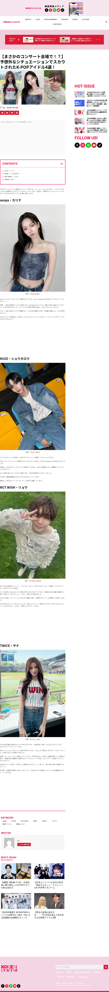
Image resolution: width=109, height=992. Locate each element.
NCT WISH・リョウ (11, 176)
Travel (75, 19)
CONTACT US (80, 983)
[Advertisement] (32, 139)
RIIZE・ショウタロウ (11, 173)
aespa (4, 821)
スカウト (54, 821)
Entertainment (50, 19)
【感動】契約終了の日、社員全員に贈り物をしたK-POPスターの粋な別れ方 (15, 885)
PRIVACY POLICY (67, 983)
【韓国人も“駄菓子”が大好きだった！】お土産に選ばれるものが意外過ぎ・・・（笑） (81, 40)
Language (57, 24)
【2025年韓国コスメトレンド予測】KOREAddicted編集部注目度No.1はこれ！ (97, 112)
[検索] (106, 967)
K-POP (14, 821)
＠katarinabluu (35, 294)
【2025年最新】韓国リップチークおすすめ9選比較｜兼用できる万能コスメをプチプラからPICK (97, 130)
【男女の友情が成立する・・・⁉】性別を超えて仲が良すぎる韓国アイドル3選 (49, 915)
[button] (106, 21)
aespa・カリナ (9, 171)
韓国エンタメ (20, 824)
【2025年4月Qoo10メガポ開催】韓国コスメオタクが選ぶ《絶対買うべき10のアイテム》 (97, 94)
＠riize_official (35, 452)
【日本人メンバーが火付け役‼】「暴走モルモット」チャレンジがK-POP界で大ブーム (49, 885)
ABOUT (58, 983)
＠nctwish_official (35, 581)
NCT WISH (24, 821)
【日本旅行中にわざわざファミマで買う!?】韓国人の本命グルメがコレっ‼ (45, 40)
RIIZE (35, 821)
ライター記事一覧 (24, 844)
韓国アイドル (7, 824)
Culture (85, 19)
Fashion (64, 19)
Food (38, 19)
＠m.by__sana (35, 739)
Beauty (28, 19)
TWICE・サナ (9, 179)
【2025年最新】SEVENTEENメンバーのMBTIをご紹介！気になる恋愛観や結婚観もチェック (15, 915)
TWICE (44, 821)
